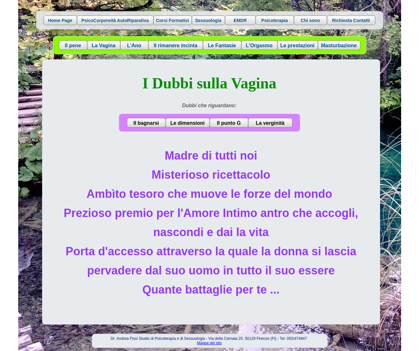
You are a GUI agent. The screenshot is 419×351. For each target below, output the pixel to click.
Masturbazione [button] (339, 45)
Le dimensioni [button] (187, 123)
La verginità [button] (270, 123)
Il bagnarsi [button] (146, 123)
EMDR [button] (240, 20)
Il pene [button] (73, 45)
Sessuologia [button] (208, 20)
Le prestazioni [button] (297, 45)
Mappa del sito (209, 343)
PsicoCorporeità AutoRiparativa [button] (115, 20)
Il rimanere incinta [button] (176, 45)
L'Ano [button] (134, 45)
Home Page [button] (60, 20)
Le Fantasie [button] (222, 45)
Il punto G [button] (229, 123)
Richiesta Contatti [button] (351, 20)
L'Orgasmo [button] (259, 45)
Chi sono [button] (310, 20)
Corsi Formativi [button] (172, 20)
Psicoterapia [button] (274, 20)
